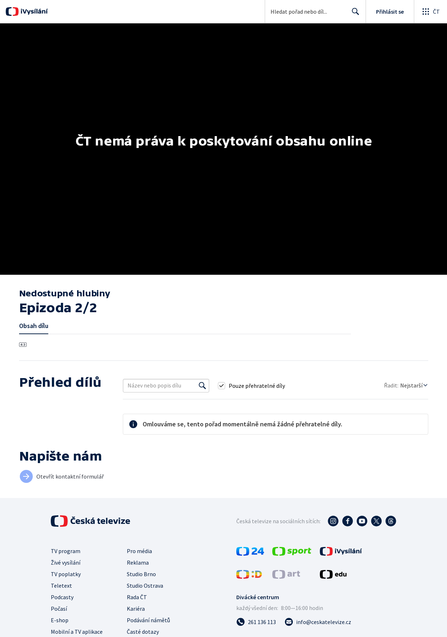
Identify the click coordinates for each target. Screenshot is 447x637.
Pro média (139, 551)
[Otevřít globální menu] (430, 11)
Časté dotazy (143, 631)
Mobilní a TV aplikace (77, 631)
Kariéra (136, 608)
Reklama (138, 562)
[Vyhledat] (202, 385)
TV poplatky (66, 574)
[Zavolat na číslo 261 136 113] (256, 622)
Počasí (59, 608)
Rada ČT (137, 597)
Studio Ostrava (145, 585)
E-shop (59, 620)
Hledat (353, 14)
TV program (65, 551)
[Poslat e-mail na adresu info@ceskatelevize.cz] (318, 622)
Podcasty (62, 597)
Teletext (61, 585)
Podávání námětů (148, 620)
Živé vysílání (65, 562)
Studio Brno (141, 574)
